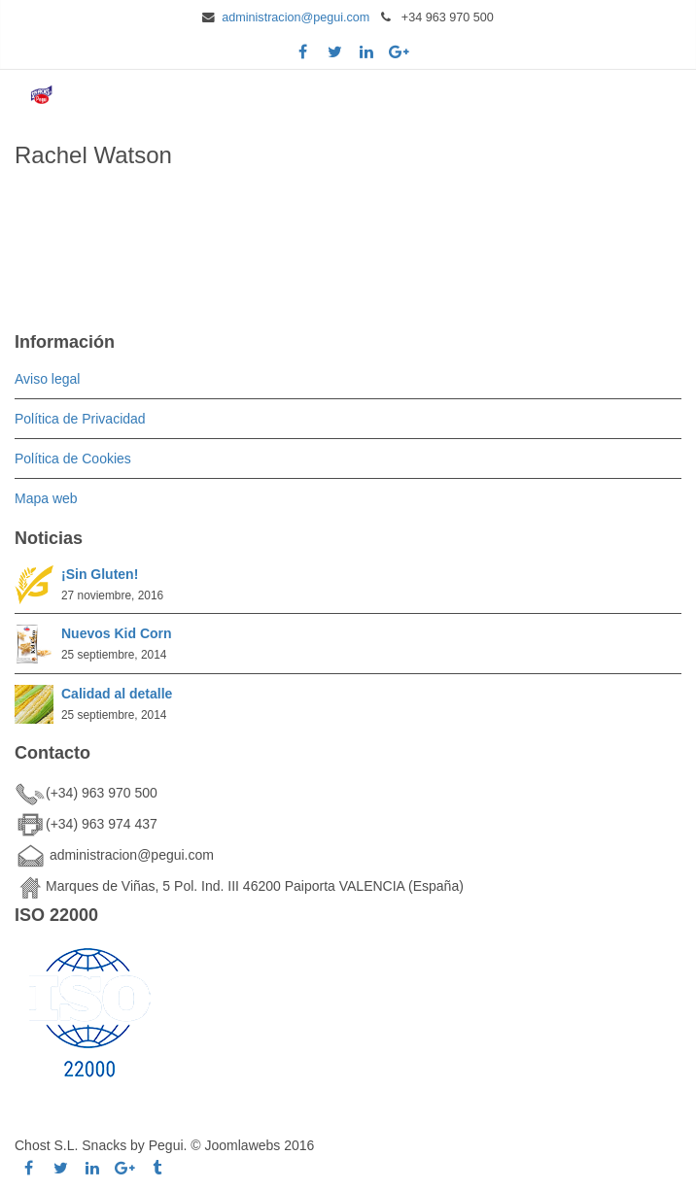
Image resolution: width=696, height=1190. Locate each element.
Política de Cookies (73, 458)
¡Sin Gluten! (99, 574)
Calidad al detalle (116, 693)
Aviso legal (47, 379)
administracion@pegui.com (295, 17)
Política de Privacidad (80, 418)
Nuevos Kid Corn (116, 633)
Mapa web (46, 498)
